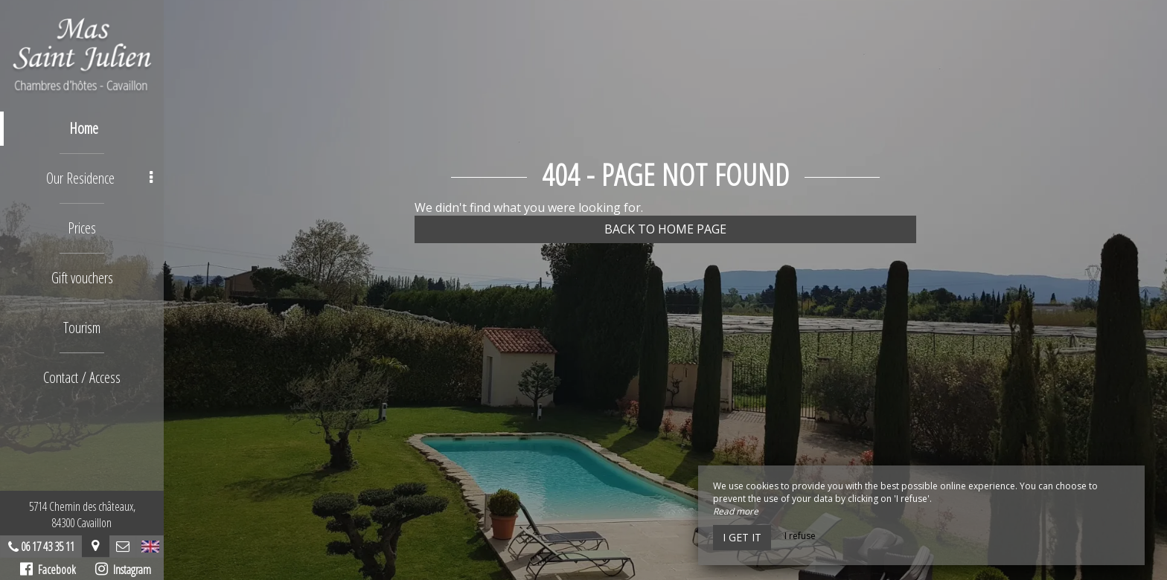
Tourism (81, 328)
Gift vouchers (82, 278)
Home (83, 128)
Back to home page (665, 229)
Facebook (48, 569)
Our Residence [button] (99, 178)
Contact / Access (82, 377)
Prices (82, 228)
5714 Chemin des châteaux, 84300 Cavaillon (82, 514)
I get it (742, 537)
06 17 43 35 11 (47, 546)
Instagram (123, 569)
